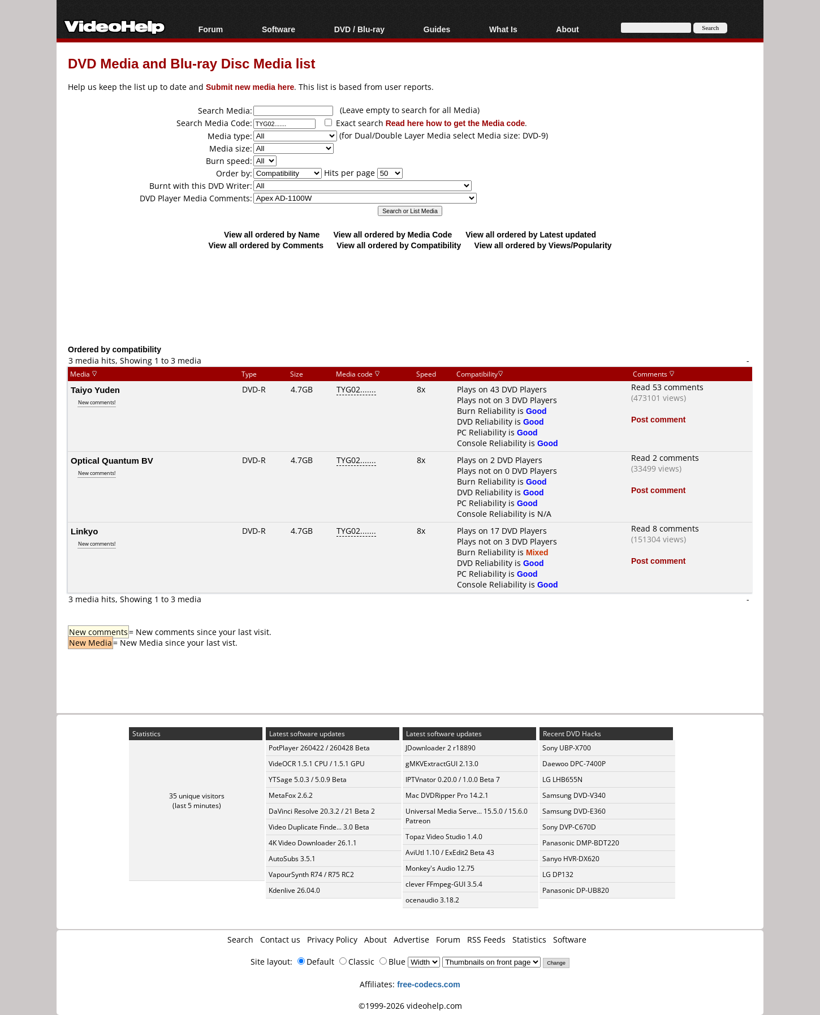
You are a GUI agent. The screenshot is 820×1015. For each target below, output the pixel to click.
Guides (437, 29)
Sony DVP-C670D (569, 827)
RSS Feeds (486, 939)
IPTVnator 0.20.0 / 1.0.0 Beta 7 (452, 779)
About (567, 29)
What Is (503, 29)
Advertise (411, 939)
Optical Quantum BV (112, 460)
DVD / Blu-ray (359, 29)
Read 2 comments (665, 457)
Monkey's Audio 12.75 (439, 868)
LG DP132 (557, 874)
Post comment (658, 419)
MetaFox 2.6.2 (291, 795)
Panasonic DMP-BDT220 (580, 843)
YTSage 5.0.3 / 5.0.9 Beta (308, 779)
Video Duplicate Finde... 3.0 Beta (319, 827)
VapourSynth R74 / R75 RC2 (311, 874)
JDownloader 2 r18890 (440, 748)
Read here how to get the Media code (455, 123)
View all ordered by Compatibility (398, 245)
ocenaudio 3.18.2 (432, 900)
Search (240, 939)
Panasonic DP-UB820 (575, 890)
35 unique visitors (197, 796)
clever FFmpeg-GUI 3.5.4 (443, 884)
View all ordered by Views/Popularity (543, 245)
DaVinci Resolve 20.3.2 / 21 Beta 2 (322, 811)
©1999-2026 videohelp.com (410, 1005)
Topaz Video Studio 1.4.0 (443, 836)
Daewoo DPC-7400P (574, 763)
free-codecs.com (428, 984)
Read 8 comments (665, 528)
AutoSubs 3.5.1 (292, 858)
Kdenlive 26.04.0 (294, 890)
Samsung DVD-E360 (574, 811)
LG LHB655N (562, 779)
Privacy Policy (332, 939)
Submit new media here (250, 86)
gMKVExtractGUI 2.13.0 (441, 763)
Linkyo (84, 531)
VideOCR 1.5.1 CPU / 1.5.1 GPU (317, 763)
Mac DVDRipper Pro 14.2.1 (447, 795)
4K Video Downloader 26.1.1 (313, 843)
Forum (210, 29)
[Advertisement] (410, 297)
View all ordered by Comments (265, 245)
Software (278, 29)
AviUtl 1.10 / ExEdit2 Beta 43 (449, 852)
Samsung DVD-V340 (574, 795)
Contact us (280, 939)
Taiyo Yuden (95, 389)
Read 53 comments (667, 387)
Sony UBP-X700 (566, 748)
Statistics (529, 939)
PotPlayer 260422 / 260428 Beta (319, 748)
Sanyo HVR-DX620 (570, 858)
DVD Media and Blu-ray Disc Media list (191, 63)
